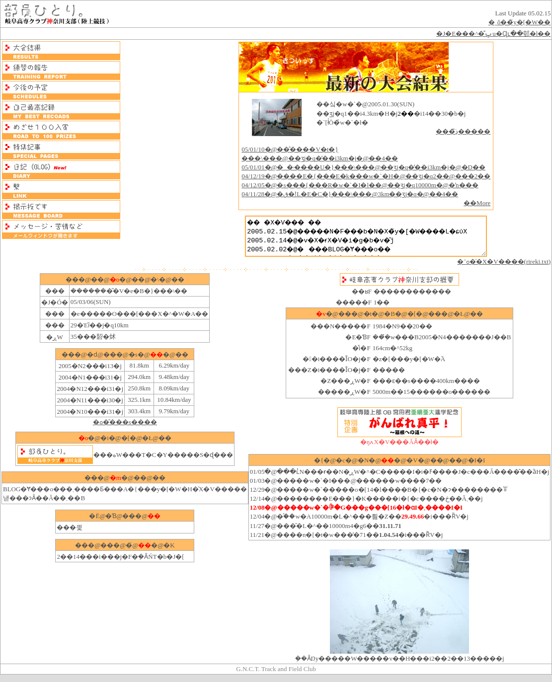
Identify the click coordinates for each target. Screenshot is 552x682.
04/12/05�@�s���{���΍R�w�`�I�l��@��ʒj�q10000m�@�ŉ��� (356, 185)
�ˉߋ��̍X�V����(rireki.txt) (504, 269)
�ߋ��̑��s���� (125, 429)
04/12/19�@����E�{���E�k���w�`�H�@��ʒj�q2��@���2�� (362, 176)
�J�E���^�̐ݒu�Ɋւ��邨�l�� (493, 33)
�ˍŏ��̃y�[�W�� (519, 22)
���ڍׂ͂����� (459, 131)
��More (473, 203)
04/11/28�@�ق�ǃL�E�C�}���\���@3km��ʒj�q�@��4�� (346, 194)
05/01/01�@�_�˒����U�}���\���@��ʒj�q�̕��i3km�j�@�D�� (360, 167)
